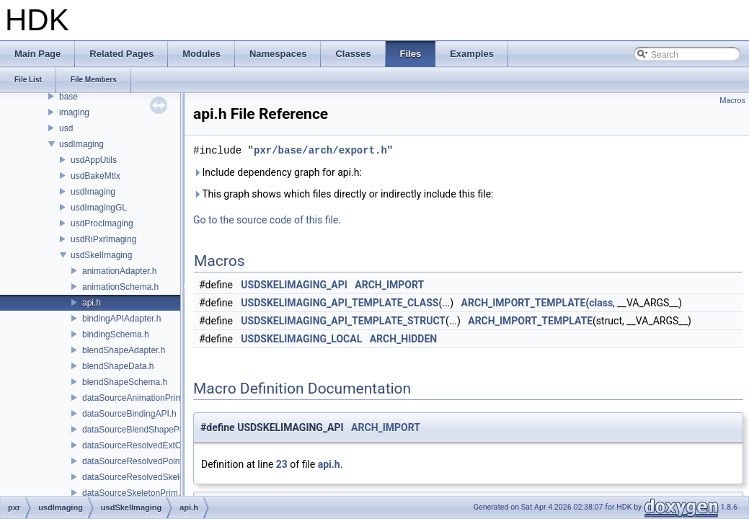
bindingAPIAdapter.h (121, 319)
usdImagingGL (99, 208)
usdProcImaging (102, 223)
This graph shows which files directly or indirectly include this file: (343, 194)
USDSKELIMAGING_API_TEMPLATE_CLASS (339, 303)
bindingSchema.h (115, 334)
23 (282, 464)
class (601, 303)
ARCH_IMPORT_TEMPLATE (523, 303)
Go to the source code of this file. (267, 220)
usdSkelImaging (101, 255)
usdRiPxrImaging (103, 239)
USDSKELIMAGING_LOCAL (301, 339)
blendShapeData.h (118, 366)
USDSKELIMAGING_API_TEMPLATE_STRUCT (343, 321)
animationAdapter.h (119, 271)
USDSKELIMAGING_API (294, 284)
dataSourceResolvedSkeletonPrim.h (151, 477)
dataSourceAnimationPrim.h (136, 398)
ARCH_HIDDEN (404, 339)
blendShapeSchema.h (124, 382)
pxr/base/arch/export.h (320, 150)
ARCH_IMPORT (389, 284)
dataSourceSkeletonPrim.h (133, 493)
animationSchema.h (120, 287)
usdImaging (81, 144)
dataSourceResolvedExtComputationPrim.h (165, 445)
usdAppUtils (94, 160)
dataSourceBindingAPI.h (129, 414)
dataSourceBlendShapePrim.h (140, 430)
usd (66, 128)
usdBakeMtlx (95, 176)
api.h (91, 303)
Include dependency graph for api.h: (277, 172)
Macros (732, 100)
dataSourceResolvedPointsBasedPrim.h (159, 461)
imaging (74, 112)
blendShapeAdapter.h (123, 350)
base (68, 97)
